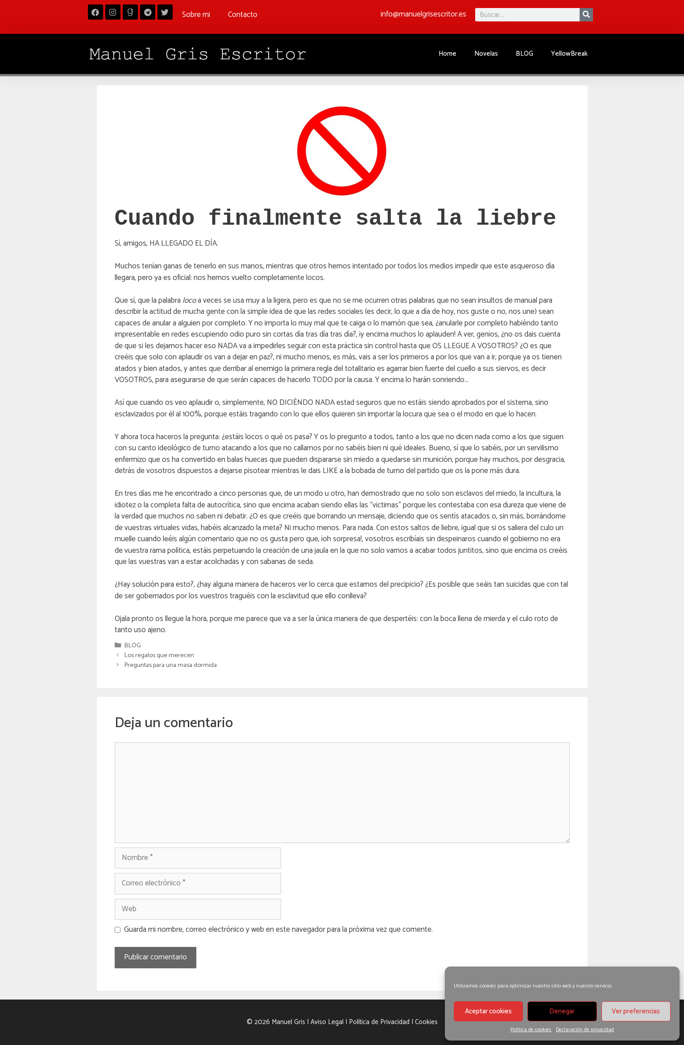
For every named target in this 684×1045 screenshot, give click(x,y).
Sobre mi (196, 14)
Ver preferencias (636, 1011)
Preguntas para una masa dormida (170, 665)
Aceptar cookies (488, 1011)
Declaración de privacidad (585, 1030)
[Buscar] (586, 14)
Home (447, 53)
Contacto (242, 14)
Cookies (426, 1022)
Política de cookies (530, 1030)
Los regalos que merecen (159, 655)
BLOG (524, 53)
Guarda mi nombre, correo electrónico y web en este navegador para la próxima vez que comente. (278, 930)
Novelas (486, 53)
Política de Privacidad (379, 1022)
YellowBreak (569, 53)
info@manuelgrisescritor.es (423, 14)
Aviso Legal (327, 1022)
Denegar (562, 1011)
